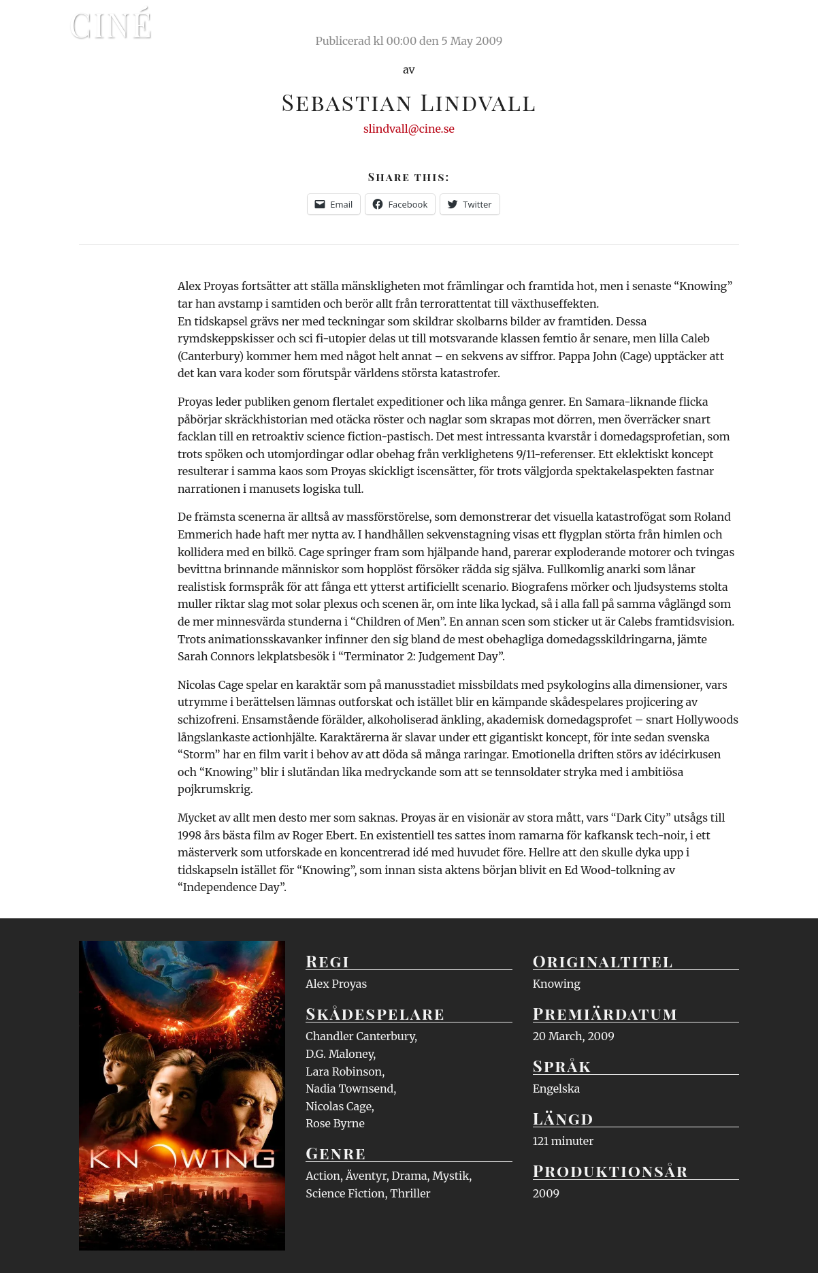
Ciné (111, 24)
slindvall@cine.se (409, 128)
